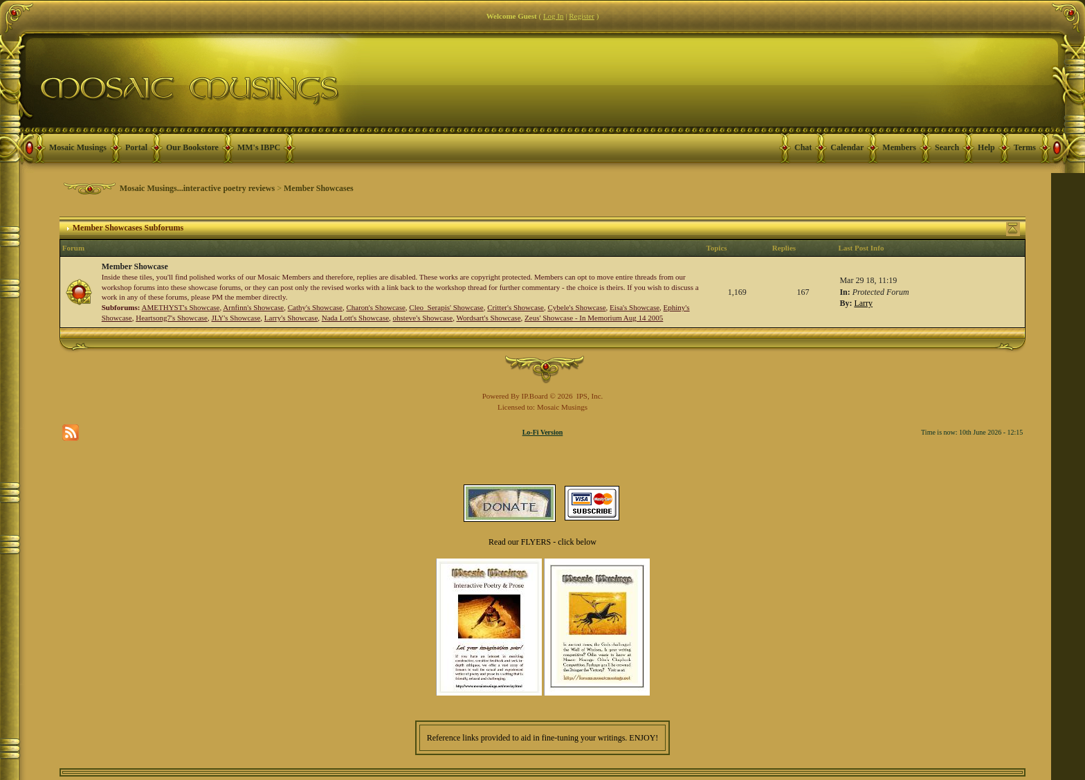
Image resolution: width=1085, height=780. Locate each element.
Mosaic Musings (78, 147)
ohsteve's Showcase (423, 318)
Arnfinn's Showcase (253, 307)
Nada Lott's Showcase (355, 318)
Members (899, 147)
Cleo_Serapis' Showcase (446, 307)
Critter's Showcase (515, 307)
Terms (1025, 147)
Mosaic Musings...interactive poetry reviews (197, 188)
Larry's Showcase (291, 318)
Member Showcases (319, 188)
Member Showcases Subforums (128, 228)
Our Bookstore (192, 147)
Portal (136, 147)
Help (986, 147)
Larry (863, 303)
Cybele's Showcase (576, 307)
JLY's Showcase (235, 318)
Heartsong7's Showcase (172, 318)
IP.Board (535, 396)
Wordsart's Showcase (488, 318)
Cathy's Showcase (315, 307)
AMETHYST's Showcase (181, 307)
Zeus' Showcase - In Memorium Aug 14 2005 (594, 318)
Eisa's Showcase (634, 307)
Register (581, 16)
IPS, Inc (588, 396)
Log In (553, 16)
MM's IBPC (258, 147)
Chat (803, 147)
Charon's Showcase (375, 307)
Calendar (847, 147)
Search (947, 147)
